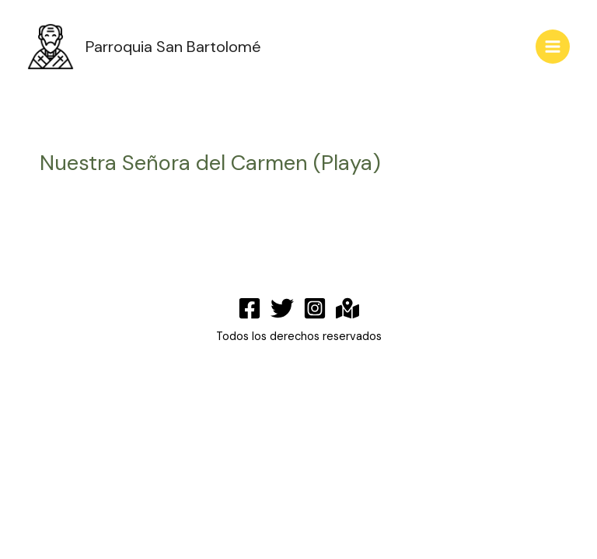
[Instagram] (314, 308)
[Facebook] (249, 308)
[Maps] (347, 308)
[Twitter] (282, 308)
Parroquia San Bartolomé (173, 46)
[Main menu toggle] (553, 47)
